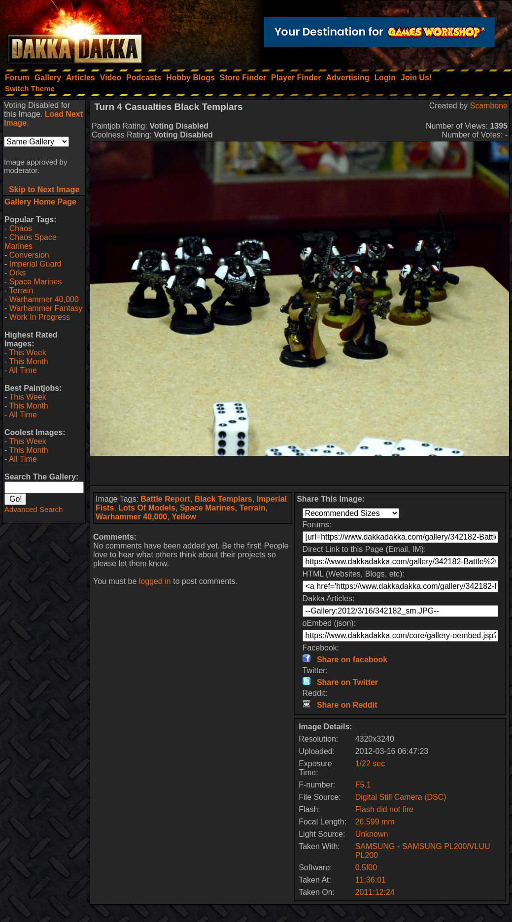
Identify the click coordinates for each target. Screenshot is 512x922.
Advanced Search (33, 509)
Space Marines (35, 281)
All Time (23, 370)
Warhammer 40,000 (44, 299)
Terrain (21, 290)
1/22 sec (370, 763)
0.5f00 (366, 867)
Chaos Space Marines (30, 241)
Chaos (20, 228)
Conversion (29, 255)
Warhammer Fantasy (46, 308)
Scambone (489, 106)
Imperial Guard (35, 264)
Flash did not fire (384, 809)
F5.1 (363, 785)
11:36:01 (370, 880)
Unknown (371, 834)
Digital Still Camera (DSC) (400, 797)
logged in (155, 581)
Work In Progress (39, 317)
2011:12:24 (375, 892)
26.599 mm (375, 822)
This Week (27, 352)
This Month (28, 361)
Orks (17, 273)
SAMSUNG (375, 846)
